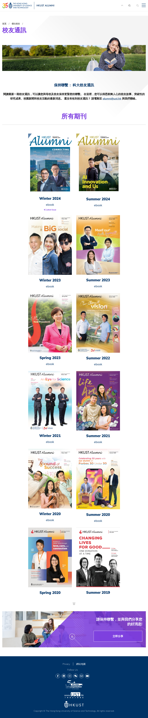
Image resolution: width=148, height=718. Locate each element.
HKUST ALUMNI (45, 5)
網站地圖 (81, 663)
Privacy (66, 663)
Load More (74, 603)
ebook (50, 204)
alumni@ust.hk (112, 98)
